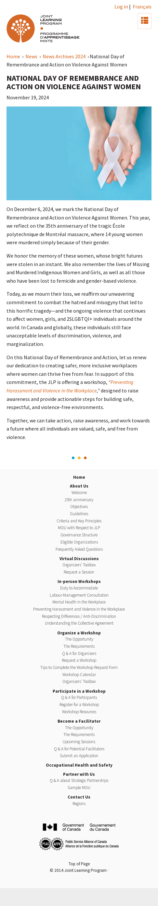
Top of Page (79, 864)
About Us (79, 486)
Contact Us (79, 797)
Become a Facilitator (79, 721)
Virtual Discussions (79, 558)
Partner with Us (79, 774)
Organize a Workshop (79, 633)
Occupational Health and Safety (79, 765)
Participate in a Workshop (79, 691)
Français (142, 6)
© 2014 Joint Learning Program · (79, 870)
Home (14, 56)
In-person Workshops (79, 581)
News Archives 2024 (64, 56)
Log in (121, 6)
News (31, 56)
